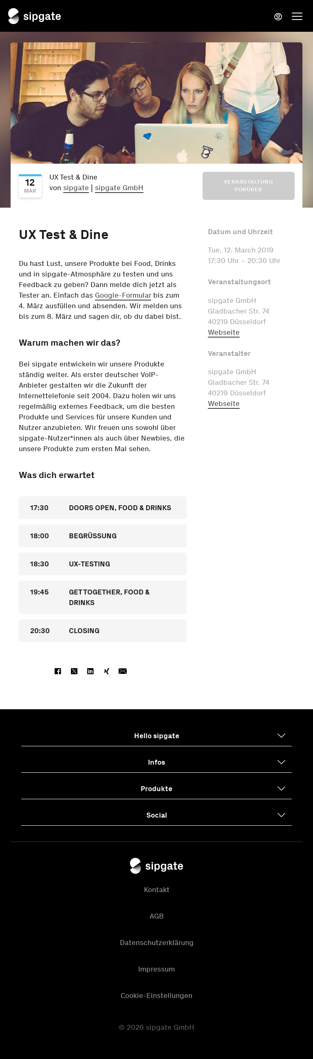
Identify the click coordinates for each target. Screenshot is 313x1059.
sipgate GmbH (119, 187)
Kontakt (157, 889)
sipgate (76, 187)
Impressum (156, 969)
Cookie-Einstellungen (156, 995)
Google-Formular (123, 295)
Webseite (224, 332)
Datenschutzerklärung (157, 942)
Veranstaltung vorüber (248, 185)
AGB (157, 916)
